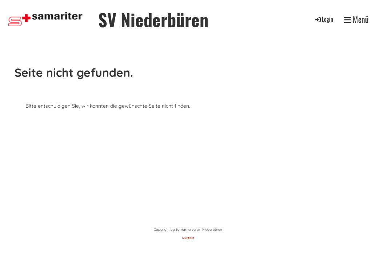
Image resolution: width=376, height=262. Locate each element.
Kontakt (188, 238)
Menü (356, 19)
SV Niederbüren (153, 19)
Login (323, 19)
